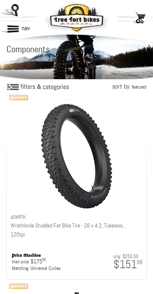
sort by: (129, 86)
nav (26, 28)
